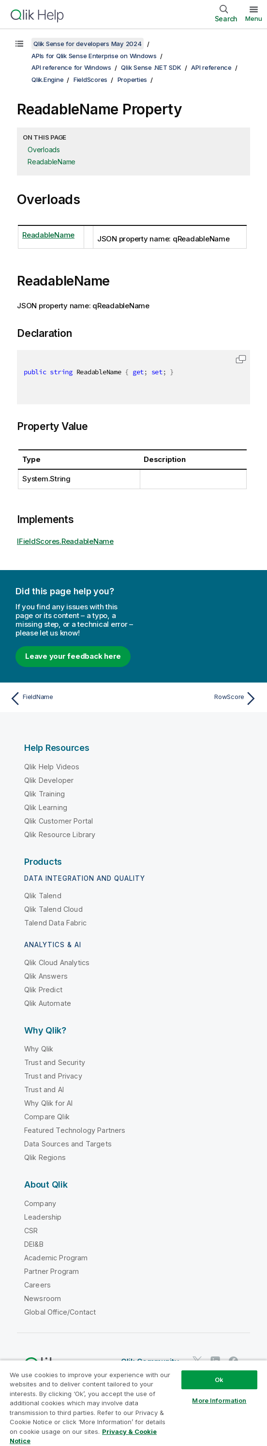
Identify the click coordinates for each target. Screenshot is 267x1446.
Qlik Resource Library (59, 834)
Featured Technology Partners (74, 1130)
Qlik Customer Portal (58, 821)
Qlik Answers (46, 976)
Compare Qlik (47, 1116)
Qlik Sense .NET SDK (151, 67)
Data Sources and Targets (68, 1144)
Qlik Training (44, 794)
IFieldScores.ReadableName (65, 541)
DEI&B (34, 1244)
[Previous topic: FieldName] (69, 698)
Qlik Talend (42, 895)
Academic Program (56, 1258)
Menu (253, 18)
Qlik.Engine (47, 79)
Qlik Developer (49, 780)
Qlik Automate (47, 1003)
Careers (37, 1285)
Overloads (44, 149)
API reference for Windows (71, 67)
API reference (211, 67)
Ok (219, 1379)
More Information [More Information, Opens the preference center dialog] (219, 1400)
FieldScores (90, 79)
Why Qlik (38, 1049)
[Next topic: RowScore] (198, 698)
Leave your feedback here (73, 656)
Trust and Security (54, 1062)
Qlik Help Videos (52, 767)
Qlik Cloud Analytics (56, 962)
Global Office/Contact (60, 1312)
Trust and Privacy (53, 1076)
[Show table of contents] (19, 43)
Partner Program (51, 1271)
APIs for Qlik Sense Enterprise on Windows (94, 56)
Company (40, 1203)
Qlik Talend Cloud (53, 909)
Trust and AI (44, 1089)
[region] (133, 1403)
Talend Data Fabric (55, 923)
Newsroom (42, 1298)
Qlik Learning (45, 807)
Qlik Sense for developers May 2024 (87, 44)
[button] (241, 359)
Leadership (43, 1217)
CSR (31, 1230)
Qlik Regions (45, 1157)
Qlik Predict (43, 989)
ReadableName (51, 162)
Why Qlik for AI (48, 1103)
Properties (133, 79)
